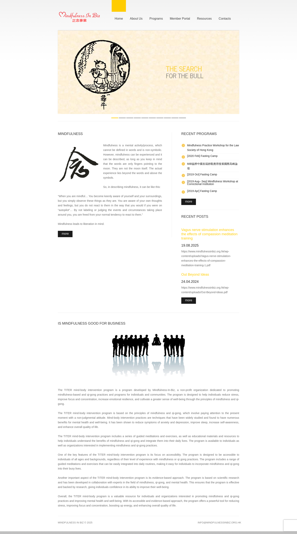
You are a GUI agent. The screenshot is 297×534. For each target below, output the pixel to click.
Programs (156, 18)
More (65, 233)
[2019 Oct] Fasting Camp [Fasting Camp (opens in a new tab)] (202, 174)
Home (119, 18)
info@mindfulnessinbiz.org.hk (219, 522)
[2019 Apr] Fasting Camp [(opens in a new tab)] (202, 191)
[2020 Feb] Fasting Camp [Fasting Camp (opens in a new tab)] (202, 155)
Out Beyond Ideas (195, 274)
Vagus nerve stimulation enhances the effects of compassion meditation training (209, 234)
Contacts (225, 18)
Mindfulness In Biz (71, 522)
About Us (136, 18)
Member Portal (180, 18)
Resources (204, 18)
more (188, 201)
